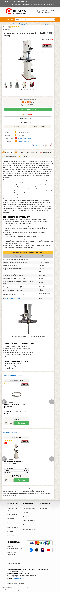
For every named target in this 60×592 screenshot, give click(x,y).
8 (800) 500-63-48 (30, 576)
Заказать (21, 423)
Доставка (26, 516)
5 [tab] (34, 90)
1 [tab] (22, 90)
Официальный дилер (24, 141)
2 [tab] (25, 90)
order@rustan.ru (28, 122)
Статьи (9, 559)
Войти (53, 4)
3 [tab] (28, 90)
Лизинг (28, 114)
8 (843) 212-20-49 (28, 119)
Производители (12, 527)
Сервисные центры (29, 529)
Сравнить (15, 126)
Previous (4, 401)
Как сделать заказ (29, 508)
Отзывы (10, 531)
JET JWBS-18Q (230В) (13, 298)
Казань (9, 1)
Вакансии (10, 523)
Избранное (39, 126)
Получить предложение (28, 109)
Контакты (46, 4)
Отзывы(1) (6, 27)
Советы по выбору (13, 563)
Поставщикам (27, 4)
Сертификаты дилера (12, 509)
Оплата (25, 512)
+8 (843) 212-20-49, (17, 576)
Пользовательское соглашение (13, 554)
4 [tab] (31, 90)
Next (51, 401)
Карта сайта (11, 535)
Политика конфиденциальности (14, 547)
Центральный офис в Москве (17, 583)
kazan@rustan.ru (18, 578)
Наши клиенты (12, 514)
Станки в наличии (29, 521)
